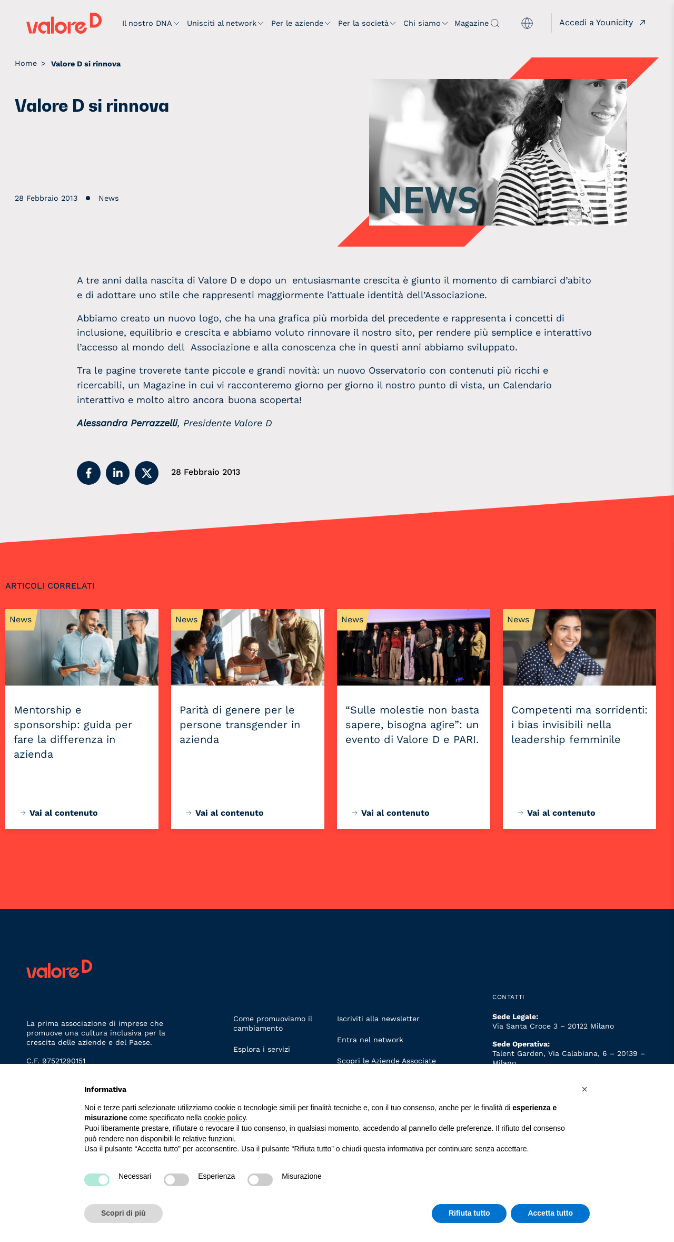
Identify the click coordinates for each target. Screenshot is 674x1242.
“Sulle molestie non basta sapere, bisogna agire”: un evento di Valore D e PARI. (412, 724)
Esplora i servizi (261, 1049)
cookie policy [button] (224, 1117)
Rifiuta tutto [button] (469, 1213)
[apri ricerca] (495, 23)
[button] (89, 473)
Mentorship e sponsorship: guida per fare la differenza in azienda (73, 731)
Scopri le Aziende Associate (386, 1061)
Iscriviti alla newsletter (378, 1018)
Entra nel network (370, 1039)
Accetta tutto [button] (550, 1213)
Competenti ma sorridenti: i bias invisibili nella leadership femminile (579, 724)
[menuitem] (527, 23)
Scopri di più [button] (123, 1213)
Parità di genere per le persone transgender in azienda (240, 724)
